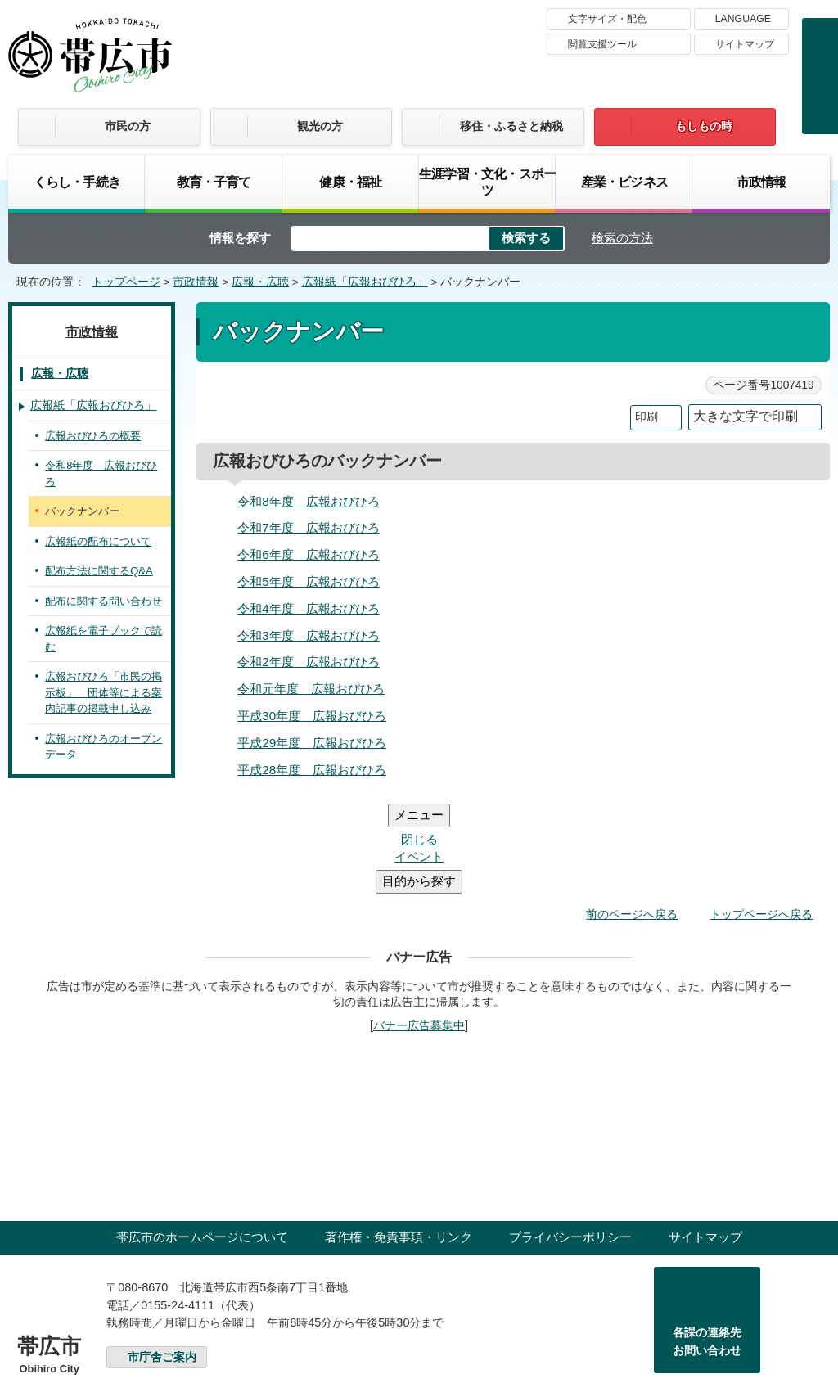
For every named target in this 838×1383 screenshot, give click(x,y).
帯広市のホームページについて (202, 1139)
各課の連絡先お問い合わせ (707, 1243)
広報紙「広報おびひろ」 (365, 282)
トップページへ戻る (761, 815)
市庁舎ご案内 (162, 1259)
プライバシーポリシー (570, 1139)
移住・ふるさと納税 (511, 126)
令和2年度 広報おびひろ (308, 662)
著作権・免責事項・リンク (398, 1139)
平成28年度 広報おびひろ (311, 770)
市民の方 (128, 126)
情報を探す (240, 238)
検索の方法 (622, 238)
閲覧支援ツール (602, 44)
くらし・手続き (77, 181)
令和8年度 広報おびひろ (308, 501)
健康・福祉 (350, 181)
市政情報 (761, 181)
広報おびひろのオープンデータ (103, 746)
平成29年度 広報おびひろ (311, 743)
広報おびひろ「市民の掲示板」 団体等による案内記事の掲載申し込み (103, 692)
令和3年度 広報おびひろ (308, 635)
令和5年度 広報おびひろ (308, 581)
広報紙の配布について (98, 541)
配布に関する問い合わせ (103, 601)
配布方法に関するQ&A (98, 571)
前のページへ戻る (632, 815)
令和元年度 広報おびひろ (311, 689)
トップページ (126, 282)
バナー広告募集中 (419, 927)
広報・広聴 (260, 282)
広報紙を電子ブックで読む (103, 638)
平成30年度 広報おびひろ (311, 716)
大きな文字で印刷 (745, 416)
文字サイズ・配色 (607, 19)
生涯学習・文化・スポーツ (487, 181)
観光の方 (320, 126)
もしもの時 (703, 126)
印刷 (646, 417)
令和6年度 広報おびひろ (308, 554)
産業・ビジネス (624, 181)
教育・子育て (214, 181)
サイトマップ (744, 44)
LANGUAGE (743, 19)
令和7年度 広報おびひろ (308, 527)
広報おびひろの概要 (93, 436)
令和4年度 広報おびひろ (308, 608)
